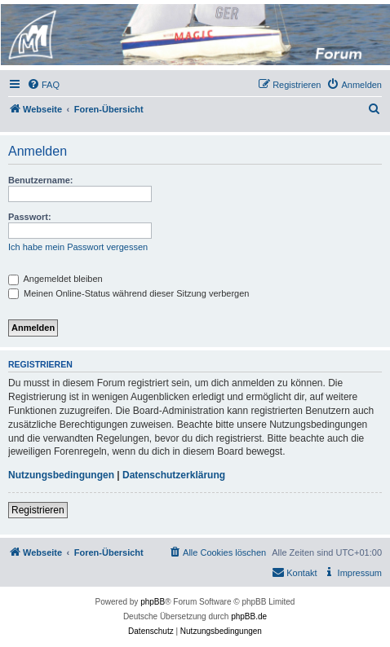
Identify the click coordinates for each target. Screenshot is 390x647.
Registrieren (37, 510)
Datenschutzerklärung (173, 475)
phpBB (152, 601)
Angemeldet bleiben (55, 279)
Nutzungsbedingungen (61, 475)
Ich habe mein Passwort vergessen (78, 247)
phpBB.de (249, 616)
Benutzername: (40, 180)
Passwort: (29, 217)
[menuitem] (43, 85)
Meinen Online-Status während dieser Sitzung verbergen (128, 293)
